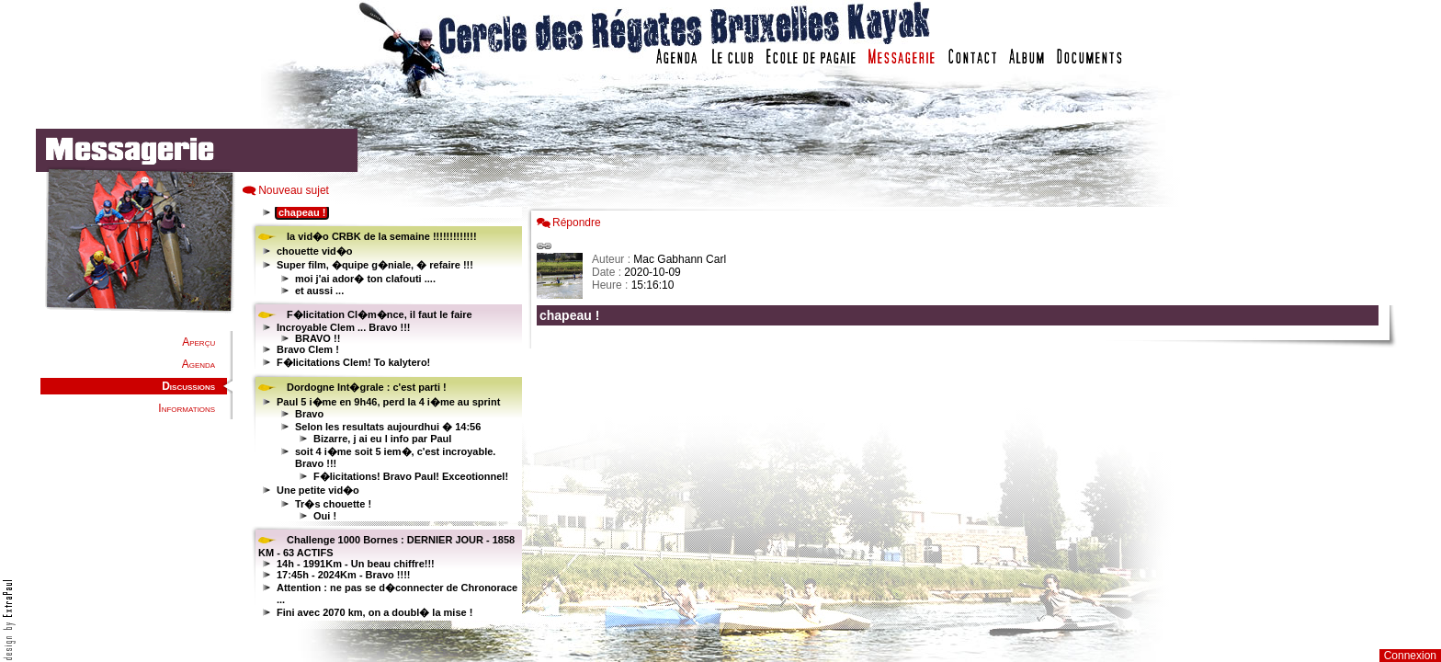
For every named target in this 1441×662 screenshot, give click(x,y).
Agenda (198, 364)
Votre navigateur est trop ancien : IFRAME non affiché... (384, 414)
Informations (186, 408)
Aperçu (198, 342)
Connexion (1410, 655)
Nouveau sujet (293, 190)
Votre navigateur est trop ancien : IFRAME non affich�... (962, 414)
